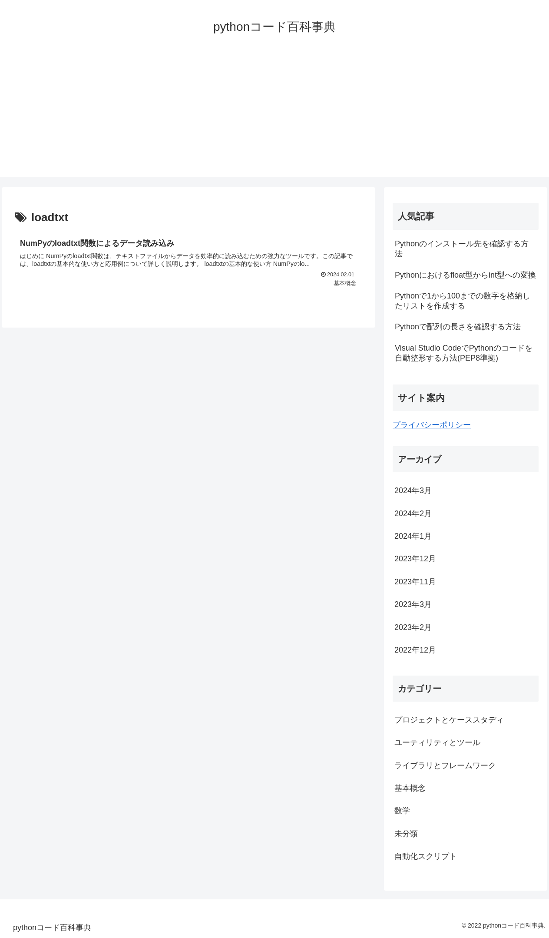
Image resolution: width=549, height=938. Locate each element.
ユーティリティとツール (437, 742)
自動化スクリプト (425, 856)
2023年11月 (415, 581)
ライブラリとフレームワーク (445, 765)
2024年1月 (413, 536)
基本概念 (410, 788)
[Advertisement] (274, 116)
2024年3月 (413, 490)
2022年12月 (415, 650)
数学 (402, 810)
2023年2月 (413, 627)
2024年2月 (413, 513)
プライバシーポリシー (432, 425)
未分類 (406, 833)
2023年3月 (413, 604)
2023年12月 (415, 558)
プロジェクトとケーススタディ (449, 720)
